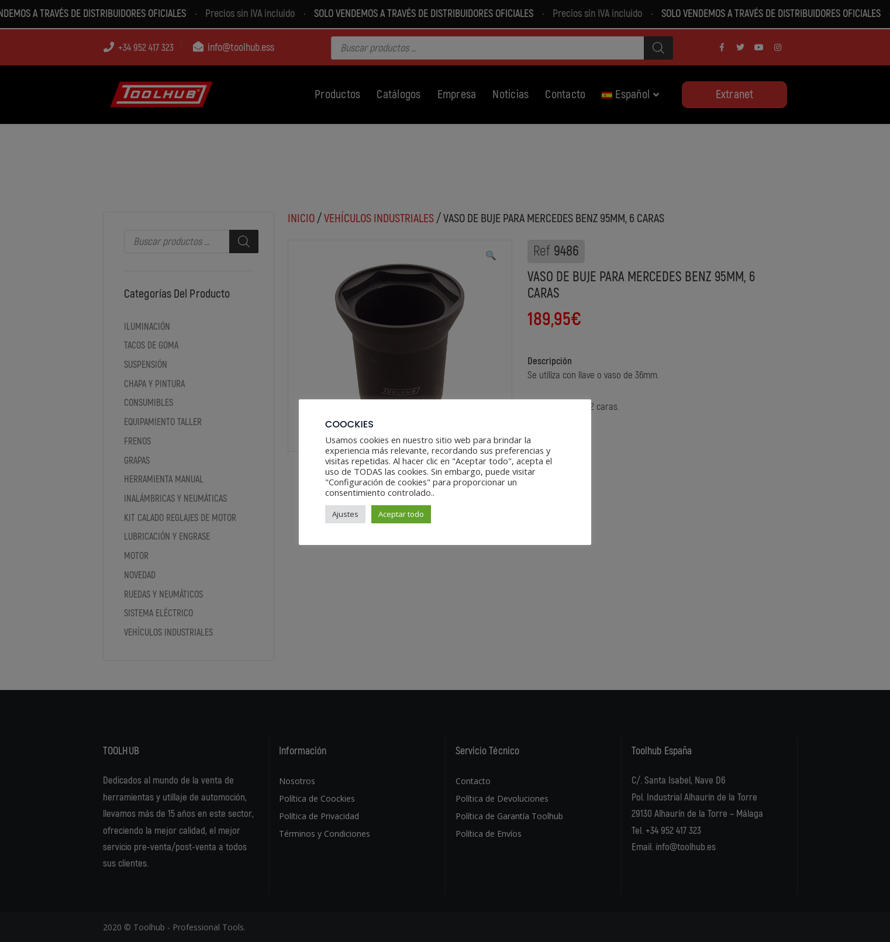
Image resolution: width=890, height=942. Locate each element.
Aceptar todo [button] (401, 514)
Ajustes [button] (345, 514)
